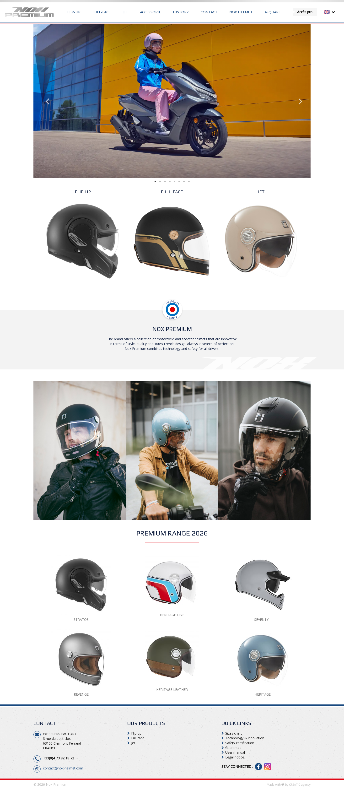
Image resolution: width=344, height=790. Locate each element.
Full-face (101, 12)
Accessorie (150, 12)
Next (298, 101)
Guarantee (233, 747)
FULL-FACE (172, 191)
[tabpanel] (172, 101)
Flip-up (74, 12)
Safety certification (239, 743)
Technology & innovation (244, 738)
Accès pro (304, 12)
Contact (209, 12)
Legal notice (234, 757)
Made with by (289, 785)
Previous (45, 101)
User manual (235, 752)
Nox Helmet (241, 12)
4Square (272, 12)
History (181, 12)
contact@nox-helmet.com (63, 768)
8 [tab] (193, 181)
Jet (125, 12)
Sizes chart (233, 733)
